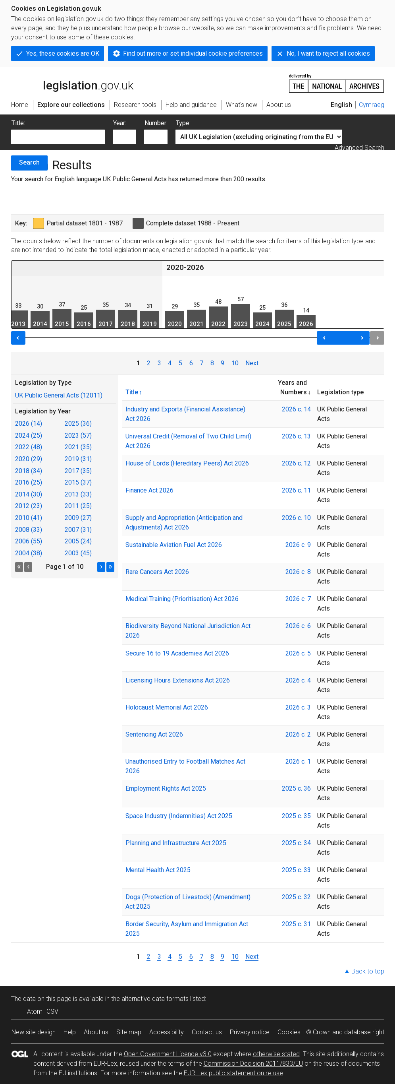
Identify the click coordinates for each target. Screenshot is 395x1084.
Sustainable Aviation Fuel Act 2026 (173, 545)
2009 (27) (78, 518)
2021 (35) (78, 447)
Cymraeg (371, 105)
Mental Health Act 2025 (158, 870)
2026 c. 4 (298, 680)
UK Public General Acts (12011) (58, 395)
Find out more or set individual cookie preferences (193, 53)
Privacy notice (250, 1032)
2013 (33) (78, 494)
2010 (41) (28, 518)
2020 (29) (28, 459)
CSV (52, 1011)
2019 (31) (78, 459)
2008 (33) (28, 529)
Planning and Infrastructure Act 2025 (175, 843)
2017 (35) (78, 471)
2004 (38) (28, 553)
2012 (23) (28, 506)
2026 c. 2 (298, 734)
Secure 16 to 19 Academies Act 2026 (177, 653)
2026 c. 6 (298, 626)
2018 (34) (28, 471)
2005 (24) (78, 541)
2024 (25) (28, 435)
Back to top (367, 971)
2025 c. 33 (296, 870)
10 (235, 363)
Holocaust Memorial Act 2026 (166, 707)
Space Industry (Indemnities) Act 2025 (178, 816)
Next (252, 363)
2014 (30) (28, 494)
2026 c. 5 (298, 653)
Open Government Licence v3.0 (168, 1054)
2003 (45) (78, 553)
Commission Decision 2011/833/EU (253, 1063)
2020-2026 (185, 267)
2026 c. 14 (296, 409)
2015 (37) (78, 482)
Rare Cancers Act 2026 (157, 572)
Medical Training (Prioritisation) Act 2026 (182, 599)
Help (70, 1032)
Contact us (207, 1032)
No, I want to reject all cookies (328, 53)
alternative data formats (155, 999)
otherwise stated (276, 1054)
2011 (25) (78, 506)
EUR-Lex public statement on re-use (233, 1073)
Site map (128, 1032)
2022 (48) (28, 447)
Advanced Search (359, 147)
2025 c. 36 (296, 788)
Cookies (289, 1032)
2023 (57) (78, 435)
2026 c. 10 (296, 518)
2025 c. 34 (296, 843)
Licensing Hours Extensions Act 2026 (177, 680)
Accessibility (166, 1032)
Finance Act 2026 (149, 490)
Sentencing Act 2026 (154, 734)
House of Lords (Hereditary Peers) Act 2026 (187, 463)
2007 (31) (78, 529)
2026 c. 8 (298, 572)
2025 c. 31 (296, 924)
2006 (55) (28, 541)
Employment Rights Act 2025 (165, 788)
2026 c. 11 (296, 490)
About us (96, 1032)
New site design (34, 1032)
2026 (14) (28, 423)
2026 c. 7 (298, 599)
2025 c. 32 (296, 897)
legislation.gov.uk (72, 82)
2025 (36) (78, 423)
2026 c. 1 (298, 761)
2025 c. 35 (296, 816)
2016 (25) (28, 482)
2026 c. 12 (296, 463)
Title (131, 392)
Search (29, 162)
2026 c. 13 (296, 436)
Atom (34, 1011)
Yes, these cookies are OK (62, 53)
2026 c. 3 (298, 707)
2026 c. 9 (298, 545)
